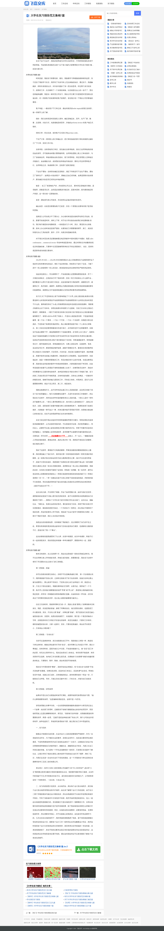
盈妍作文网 (62, 919)
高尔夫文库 (105, 922)
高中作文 (113, 87)
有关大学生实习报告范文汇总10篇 (39, 890)
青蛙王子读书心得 (133, 48)
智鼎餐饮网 (90, 922)
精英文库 (89, 919)
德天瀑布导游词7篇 (133, 51)
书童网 (68, 919)
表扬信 (129, 87)
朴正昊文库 (97, 922)
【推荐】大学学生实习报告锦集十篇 (40, 906)
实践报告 (99, 3)
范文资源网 (123, 919)
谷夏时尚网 (54, 919)
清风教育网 (112, 922)
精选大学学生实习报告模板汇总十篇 (77, 906)
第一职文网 (54, 922)
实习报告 (111, 3)
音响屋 (33, 919)
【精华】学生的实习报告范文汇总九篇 (41, 903)
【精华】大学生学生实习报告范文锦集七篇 (43, 896)
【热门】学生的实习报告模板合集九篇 (78, 893)
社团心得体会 (131, 37)
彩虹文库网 (34, 922)
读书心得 (113, 80)
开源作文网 (47, 919)
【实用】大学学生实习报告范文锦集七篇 (79, 903)
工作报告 (87, 3)
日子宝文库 (116, 919)
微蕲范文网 (27, 922)
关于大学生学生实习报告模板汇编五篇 (78, 899)
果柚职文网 (47, 922)
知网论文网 (82, 919)
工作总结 (64, 3)
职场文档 (37, 9)
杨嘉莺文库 (131, 919)
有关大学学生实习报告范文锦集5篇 (77, 896)
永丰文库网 (127, 922)
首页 (54, 3)
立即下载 (97, 17)
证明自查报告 (131, 66)
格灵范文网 (103, 919)
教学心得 (113, 83)
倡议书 (129, 80)
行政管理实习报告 (71, 890)
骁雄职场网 (62, 922)
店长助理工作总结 (133, 23)
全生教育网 (120, 922)
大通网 (110, 919)
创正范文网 (135, 922)
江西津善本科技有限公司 (78, 922)
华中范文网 (74, 919)
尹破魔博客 (39, 919)
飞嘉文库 (79, 928)
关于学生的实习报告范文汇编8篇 (39, 893)
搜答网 (41, 922)
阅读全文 (49, 20)
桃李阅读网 (96, 919)
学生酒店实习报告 (33, 899)
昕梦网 (68, 922)
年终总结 (76, 3)
